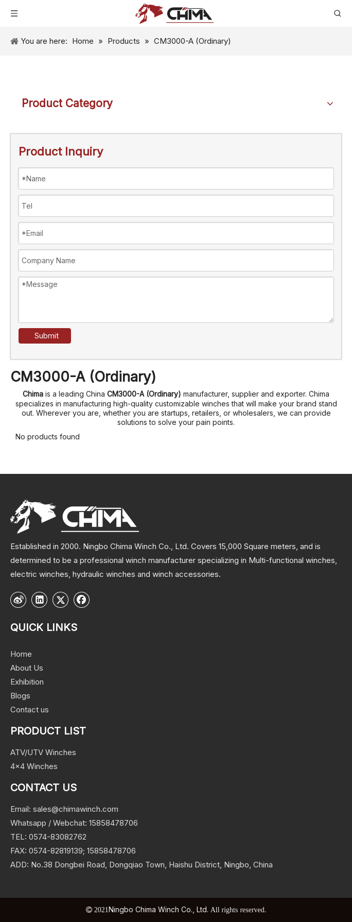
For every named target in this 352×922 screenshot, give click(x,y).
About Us (26, 668)
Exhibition (27, 682)
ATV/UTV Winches (43, 752)
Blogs (20, 696)
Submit (46, 335)
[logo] (74, 516)
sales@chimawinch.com (75, 809)
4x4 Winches (34, 766)
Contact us (29, 709)
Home (21, 654)
